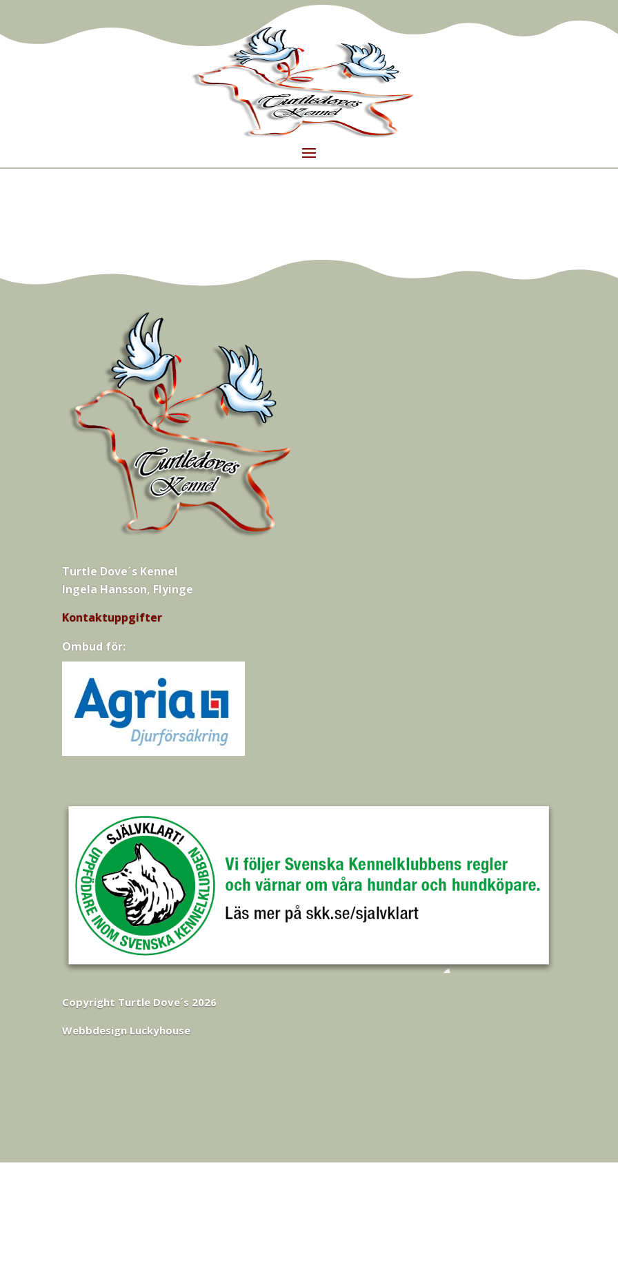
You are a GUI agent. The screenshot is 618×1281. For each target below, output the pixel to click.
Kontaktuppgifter (112, 617)
